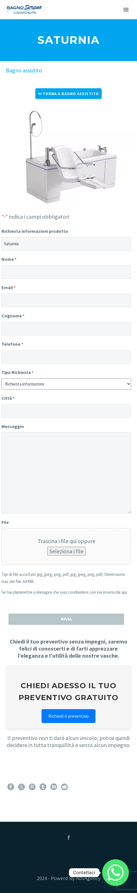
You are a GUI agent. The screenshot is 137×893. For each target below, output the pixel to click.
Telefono (12, 344)
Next (130, 157)
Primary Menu (126, 9)
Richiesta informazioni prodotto (34, 231)
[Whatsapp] (115, 872)
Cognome (12, 316)
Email (8, 287)
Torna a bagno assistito (71, 93)
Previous (11, 157)
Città (7, 398)
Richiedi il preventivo (68, 716)
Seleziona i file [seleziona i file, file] (66, 551)
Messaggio (12, 426)
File (5, 522)
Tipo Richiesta (17, 372)
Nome (8, 259)
